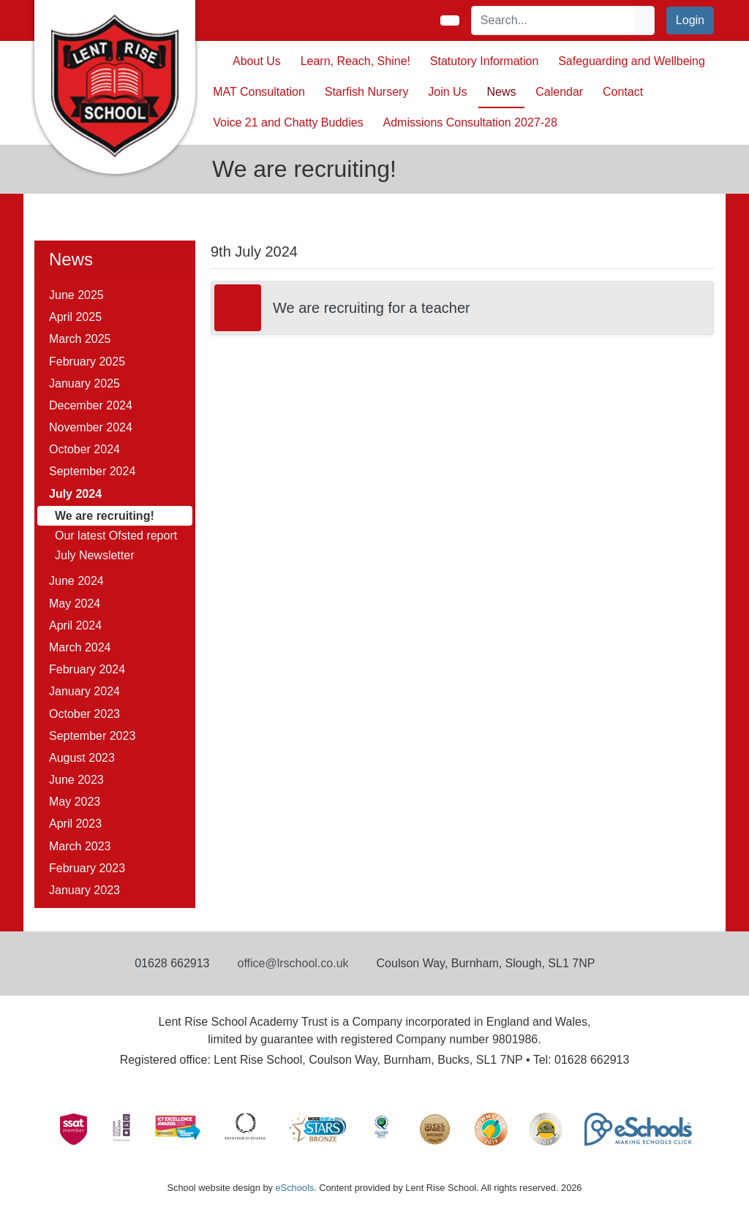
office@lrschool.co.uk (293, 963)
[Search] (554, 20)
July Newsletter (94, 555)
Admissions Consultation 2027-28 (470, 122)
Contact (623, 92)
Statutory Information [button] (484, 61)
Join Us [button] (447, 92)
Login (690, 20)
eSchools (294, 1187)
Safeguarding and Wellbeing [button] (631, 61)
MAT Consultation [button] (259, 92)
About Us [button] (257, 61)
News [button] (501, 92)
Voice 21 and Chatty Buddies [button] (288, 122)
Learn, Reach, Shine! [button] (355, 61)
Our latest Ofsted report (116, 535)
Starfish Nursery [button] (367, 92)
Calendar (559, 92)
